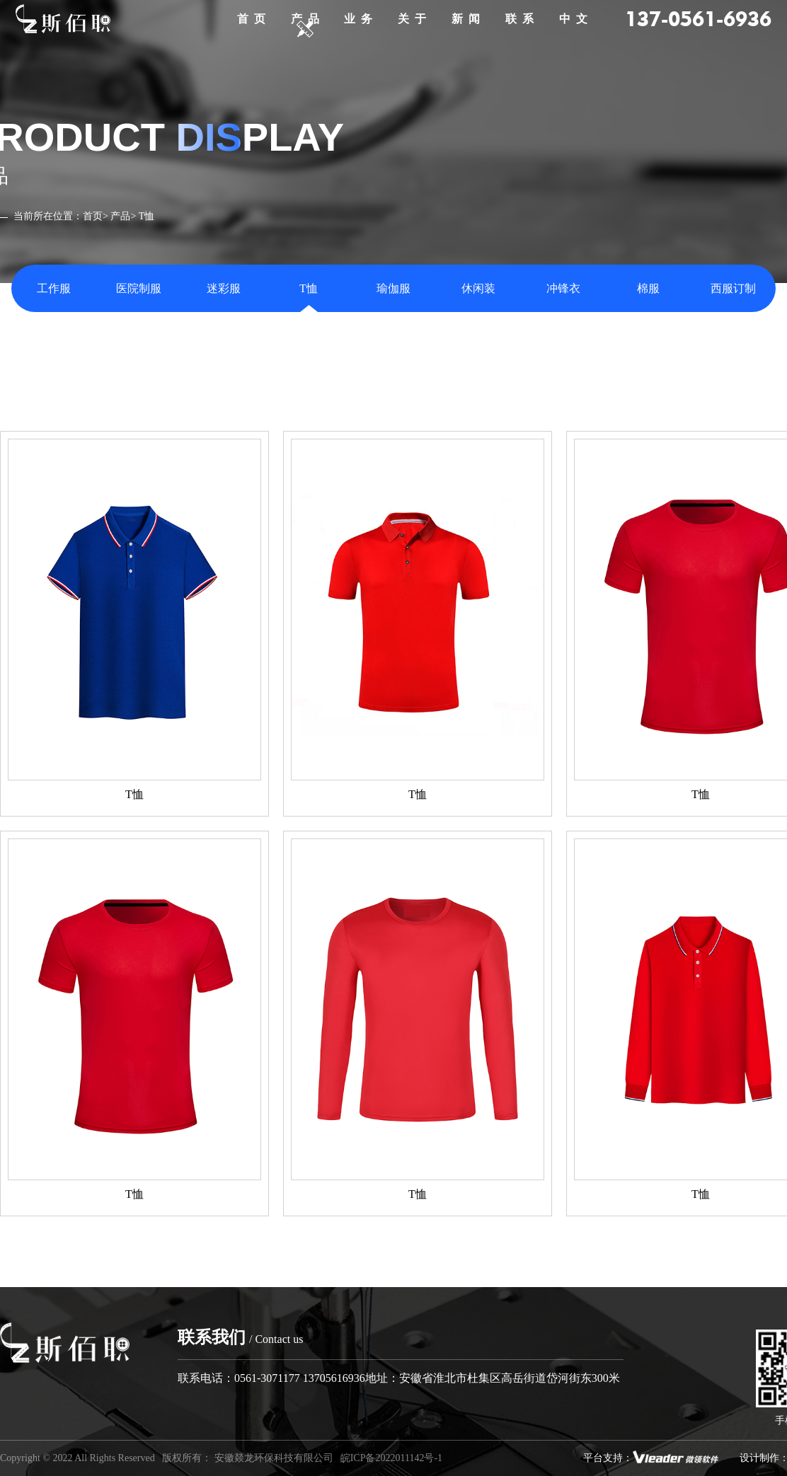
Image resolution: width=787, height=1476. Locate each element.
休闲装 (478, 288)
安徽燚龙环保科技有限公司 (273, 1458)
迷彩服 (224, 288)
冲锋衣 (563, 288)
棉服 (648, 288)
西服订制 (733, 288)
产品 (120, 216)
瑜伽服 (393, 288)
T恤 (308, 288)
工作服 (54, 288)
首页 (93, 216)
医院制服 (138, 288)
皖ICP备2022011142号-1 (391, 1458)
